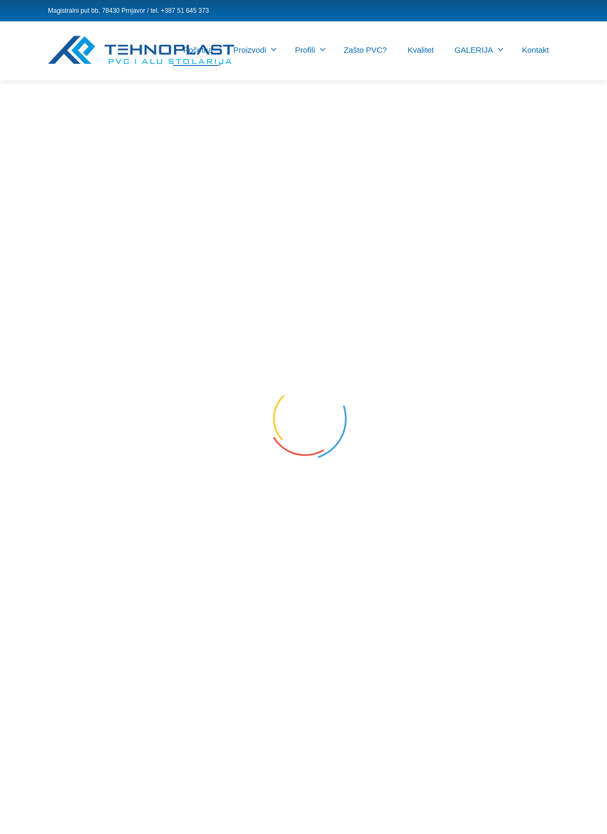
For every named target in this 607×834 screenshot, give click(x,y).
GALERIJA (479, 49)
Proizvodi (255, 49)
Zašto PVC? (365, 49)
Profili (310, 49)
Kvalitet (420, 49)
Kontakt (535, 49)
